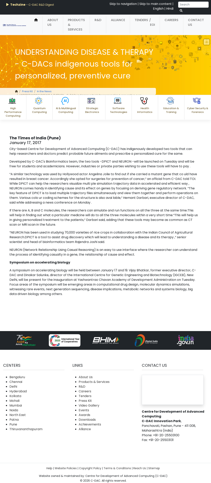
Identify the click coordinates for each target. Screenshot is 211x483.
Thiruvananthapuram (25, 429)
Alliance (118, 20)
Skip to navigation (123, 4)
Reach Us (139, 468)
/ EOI (152, 22)
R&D (98, 20)
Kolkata (15, 396)
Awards (84, 415)
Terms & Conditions (117, 468)
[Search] (193, 5)
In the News (44, 91)
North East (17, 415)
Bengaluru (17, 377)
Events (84, 410)
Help (49, 468)
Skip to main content (155, 4)
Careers (171, 20)
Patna (14, 419)
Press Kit (27, 91)
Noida (13, 410)
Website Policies (66, 468)
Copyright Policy (90, 468)
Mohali (14, 400)
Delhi (13, 386)
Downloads (87, 419)
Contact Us (196, 22)
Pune (13, 424)
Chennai (15, 382)
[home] (35, 25)
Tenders (141, 20)
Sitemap (154, 468)
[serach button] (181, 11)
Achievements (90, 424)
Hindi (169, 8)
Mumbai (15, 405)
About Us (52, 22)
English (158, 8)
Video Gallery (89, 405)
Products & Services (76, 25)
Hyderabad (18, 391)
